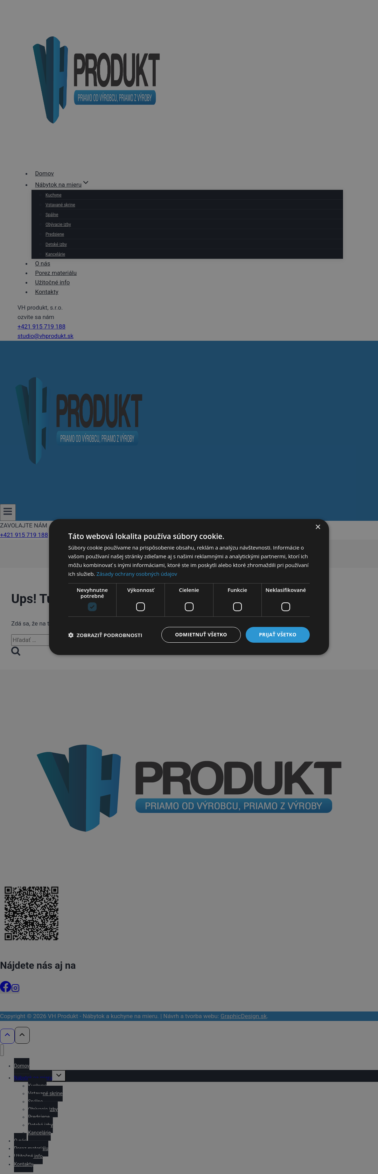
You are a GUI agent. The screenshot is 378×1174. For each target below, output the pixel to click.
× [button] (317, 527)
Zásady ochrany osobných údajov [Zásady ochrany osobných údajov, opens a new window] (136, 573)
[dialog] (189, 587)
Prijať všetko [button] (277, 634)
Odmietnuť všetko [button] (201, 634)
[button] (105, 635)
